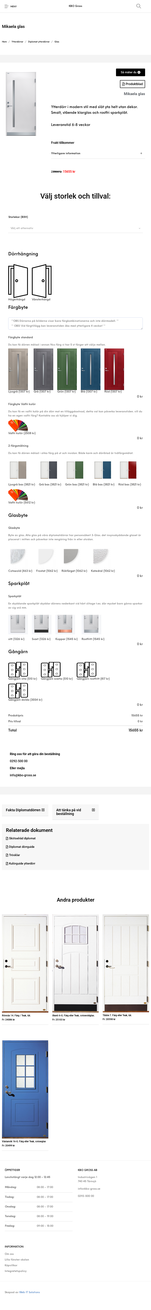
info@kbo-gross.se (89, 1189)
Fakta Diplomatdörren (23, 810)
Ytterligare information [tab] (65, 153)
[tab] (98, 153)
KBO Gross (75, 6)
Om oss (9, 1254)
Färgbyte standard (20, 337)
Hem (4, 42)
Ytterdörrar (17, 42)
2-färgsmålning (18, 446)
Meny (13, 7)
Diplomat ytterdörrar (39, 42)
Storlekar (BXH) (18, 217)
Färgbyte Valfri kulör (22, 404)
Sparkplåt (14, 596)
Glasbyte (14, 528)
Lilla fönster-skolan (17, 1260)
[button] (25, 810)
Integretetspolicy (16, 1271)
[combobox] (75, 228)
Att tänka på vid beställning (68, 812)
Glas (56, 42)
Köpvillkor (11, 1265)
